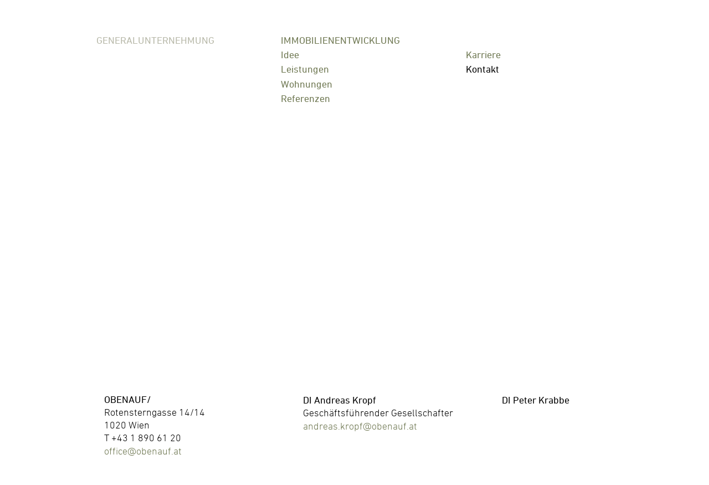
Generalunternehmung (155, 40)
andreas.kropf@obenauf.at (360, 426)
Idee (290, 54)
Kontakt (482, 69)
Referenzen (305, 98)
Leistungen (305, 69)
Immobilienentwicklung (340, 40)
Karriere (483, 54)
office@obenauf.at (143, 451)
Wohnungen (306, 84)
